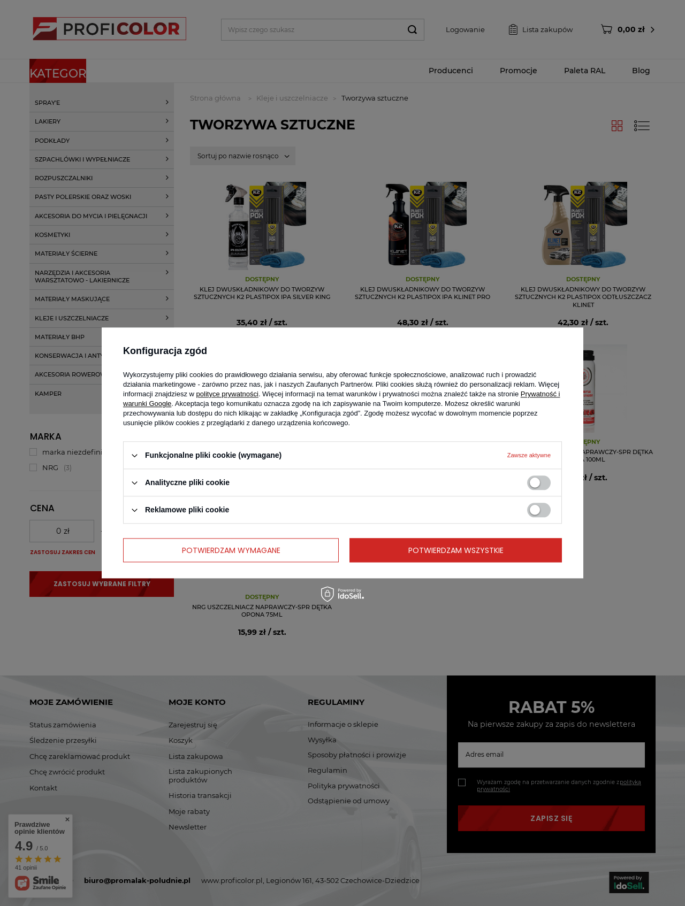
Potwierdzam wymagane (231, 550)
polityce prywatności (227, 394)
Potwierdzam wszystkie (456, 550)
